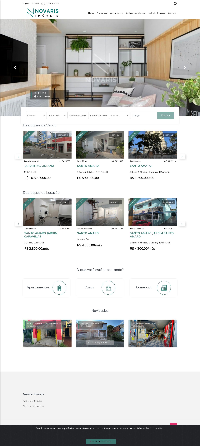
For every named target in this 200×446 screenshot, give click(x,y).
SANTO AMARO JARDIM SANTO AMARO (152, 237)
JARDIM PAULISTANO (39, 168)
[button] (15, 67)
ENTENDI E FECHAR (100, 441)
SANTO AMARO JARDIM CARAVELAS (40, 237)
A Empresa (102, 13)
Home (91, 13)
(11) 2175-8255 (31, 3)
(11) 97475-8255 (50, 3)
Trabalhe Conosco (156, 13)
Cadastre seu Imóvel (135, 13)
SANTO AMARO (88, 168)
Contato (172, 13)
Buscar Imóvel (116, 13)
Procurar (165, 115)
